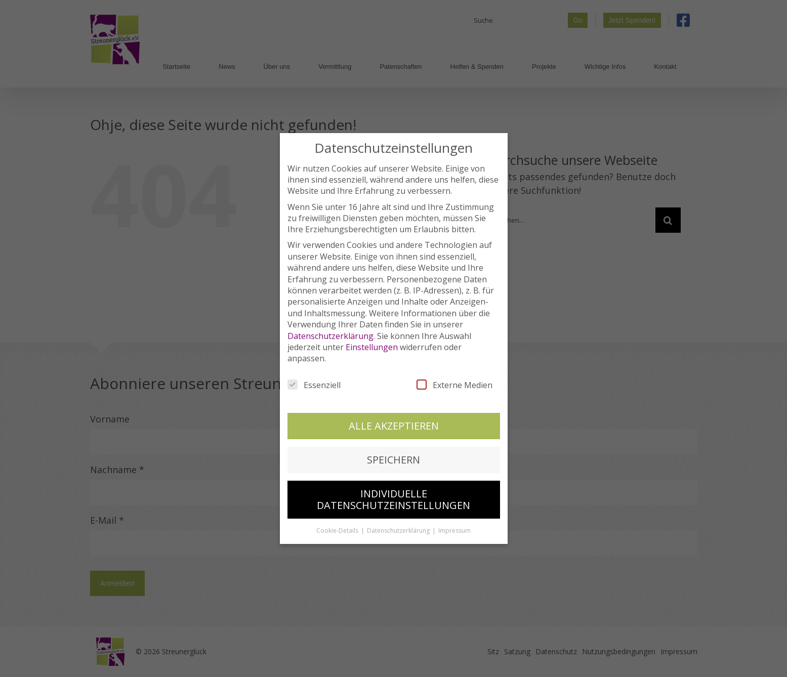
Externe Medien (454, 380)
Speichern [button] (393, 455)
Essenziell (314, 380)
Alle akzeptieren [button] (394, 421)
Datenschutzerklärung (330, 331)
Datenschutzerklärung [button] (399, 526)
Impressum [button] (454, 526)
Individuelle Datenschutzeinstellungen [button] (393, 495)
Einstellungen (372, 343)
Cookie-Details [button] (338, 526)
